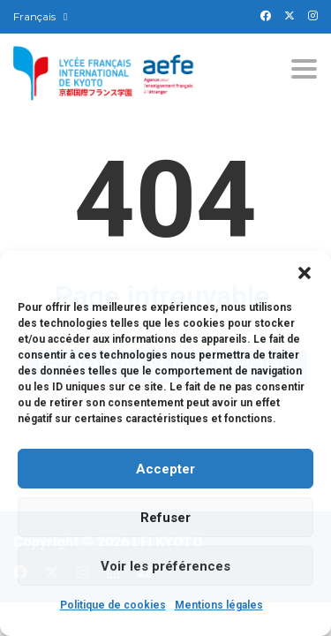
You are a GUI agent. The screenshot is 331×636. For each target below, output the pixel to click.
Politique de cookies (113, 605)
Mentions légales (219, 605)
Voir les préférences (165, 566)
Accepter (165, 469)
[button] (304, 273)
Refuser (165, 518)
